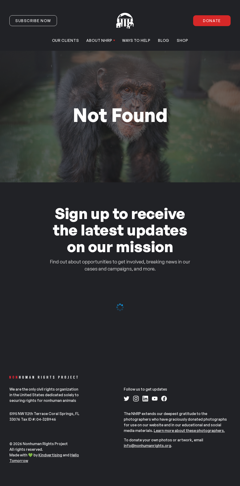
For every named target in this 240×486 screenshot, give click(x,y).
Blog (163, 40)
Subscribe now (33, 20)
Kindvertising (50, 455)
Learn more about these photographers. (189, 430)
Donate (212, 20)
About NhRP (99, 40)
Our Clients (65, 40)
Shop (182, 40)
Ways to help (136, 40)
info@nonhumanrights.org (147, 445)
